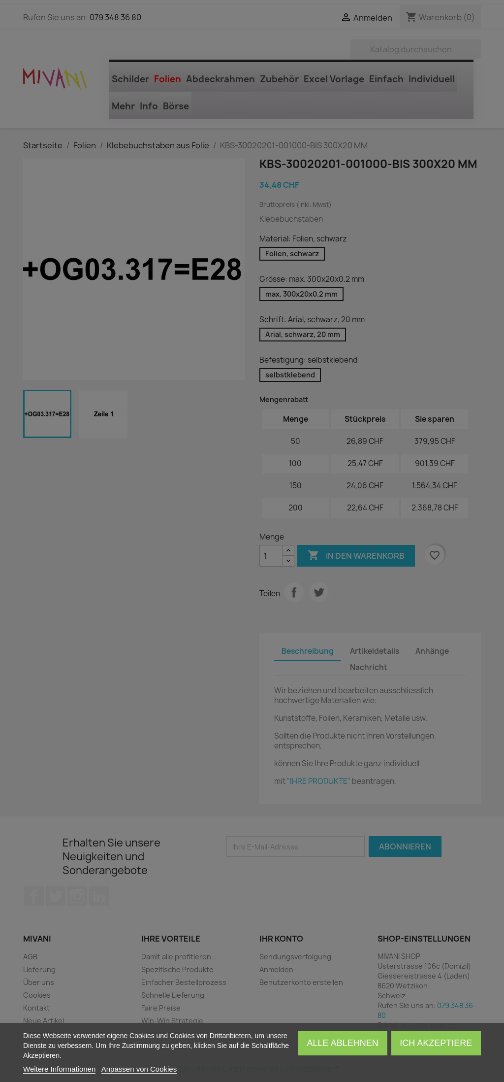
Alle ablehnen (342, 1043)
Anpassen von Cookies (139, 1069)
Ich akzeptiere (436, 1043)
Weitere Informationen (59, 1069)
